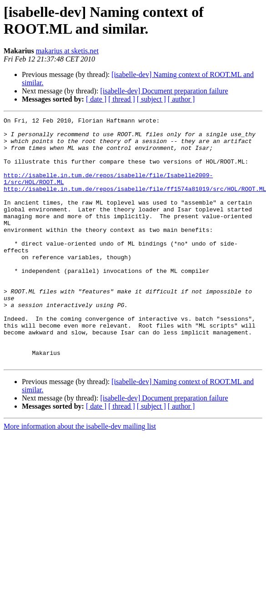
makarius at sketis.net (67, 51)
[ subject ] (151, 99)
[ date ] (96, 99)
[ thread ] (121, 99)
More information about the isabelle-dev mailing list (80, 475)
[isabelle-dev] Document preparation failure (164, 91)
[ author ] (181, 99)
